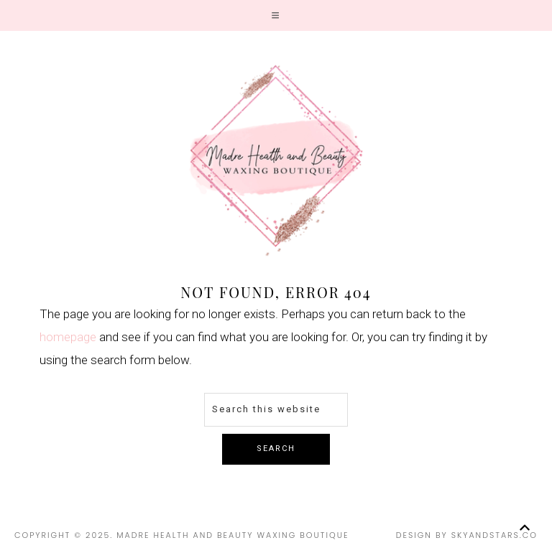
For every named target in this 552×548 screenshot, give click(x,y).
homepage (68, 337)
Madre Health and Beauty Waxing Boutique (276, 160)
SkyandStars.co (494, 535)
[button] (276, 15)
